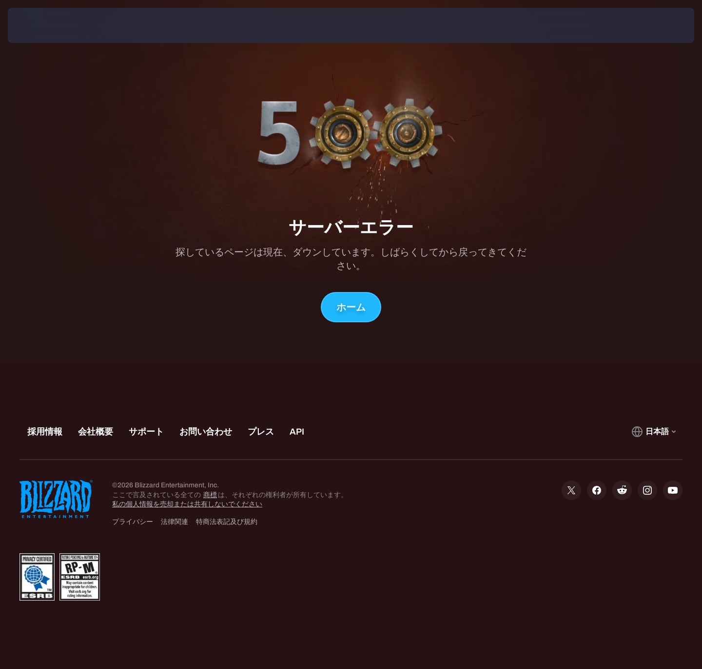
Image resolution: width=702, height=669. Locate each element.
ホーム (351, 307)
